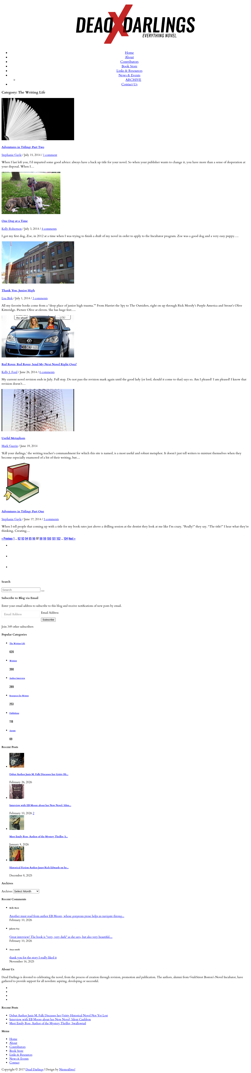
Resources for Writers (19, 695)
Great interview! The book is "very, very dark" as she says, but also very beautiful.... (60, 937)
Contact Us (129, 84)
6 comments (47, 372)
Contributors (129, 62)
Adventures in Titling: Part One (23, 511)
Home (129, 52)
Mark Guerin (10, 446)
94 (26, 538)
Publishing (14, 713)
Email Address (49, 613)
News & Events (129, 75)
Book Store (129, 66)
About (129, 57)
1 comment (50, 155)
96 (33, 538)
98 (41, 538)
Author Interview (17, 678)
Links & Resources (129, 71)
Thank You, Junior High (18, 290)
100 (49, 538)
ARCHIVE (133, 80)
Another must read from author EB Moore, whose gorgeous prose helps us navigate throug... (66, 916)
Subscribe (48, 619)
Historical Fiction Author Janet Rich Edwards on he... (39, 867)
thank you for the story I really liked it (33, 957)
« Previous (7, 538)
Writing (13, 660)
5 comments (51, 519)
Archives (7, 891)
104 (66, 538)
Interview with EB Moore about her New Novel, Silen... (40, 805)
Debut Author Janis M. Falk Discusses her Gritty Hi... (38, 774)
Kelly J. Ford (9, 372)
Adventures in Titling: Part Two (23, 147)
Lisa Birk (7, 298)
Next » (72, 538)
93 (22, 538)
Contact (14, 1063)
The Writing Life (17, 643)
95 (30, 538)
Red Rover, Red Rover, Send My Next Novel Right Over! (39, 364)
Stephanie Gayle (12, 155)
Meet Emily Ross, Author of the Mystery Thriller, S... (38, 836)
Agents (12, 730)
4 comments (49, 229)
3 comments (40, 298)
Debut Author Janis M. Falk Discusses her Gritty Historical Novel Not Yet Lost (58, 1015)
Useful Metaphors (13, 438)
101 (54, 538)
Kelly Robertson (12, 229)
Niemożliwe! (67, 1069)
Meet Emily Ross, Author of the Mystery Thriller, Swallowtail (47, 1023)
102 (58, 538)
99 (44, 538)
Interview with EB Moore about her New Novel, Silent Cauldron (50, 1019)
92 (19, 538)
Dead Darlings (34, 1069)
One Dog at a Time (15, 221)
